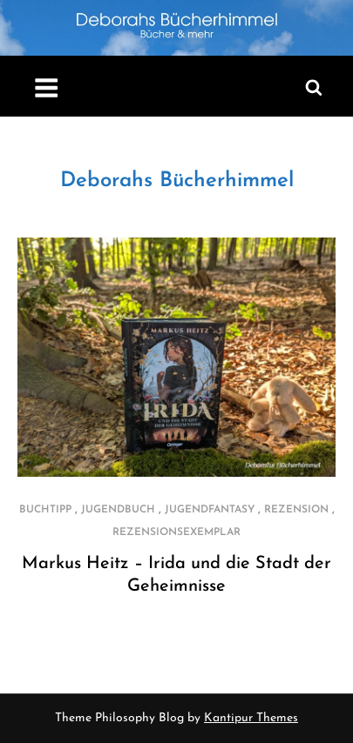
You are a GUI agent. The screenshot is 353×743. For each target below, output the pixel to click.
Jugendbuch (118, 510)
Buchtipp (45, 510)
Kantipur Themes (251, 718)
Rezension (296, 510)
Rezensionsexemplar (176, 532)
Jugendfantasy (210, 510)
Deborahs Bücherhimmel (177, 181)
